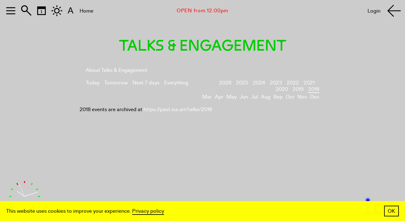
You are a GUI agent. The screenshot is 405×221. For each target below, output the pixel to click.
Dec (314, 97)
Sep (278, 97)
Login (374, 11)
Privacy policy (148, 211)
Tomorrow (116, 82)
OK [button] (391, 211)
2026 (225, 82)
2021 (309, 82)
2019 (298, 89)
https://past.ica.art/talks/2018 (178, 109)
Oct (290, 97)
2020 (282, 89)
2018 (313, 89)
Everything (176, 82)
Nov (302, 97)
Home (86, 11)
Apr (219, 97)
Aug (265, 97)
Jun (244, 97)
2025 (242, 82)
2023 (276, 82)
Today (93, 82)
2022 (293, 82)
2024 (259, 82)
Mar (207, 97)
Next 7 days (145, 82)
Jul (254, 97)
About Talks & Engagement (116, 70)
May (231, 97)
